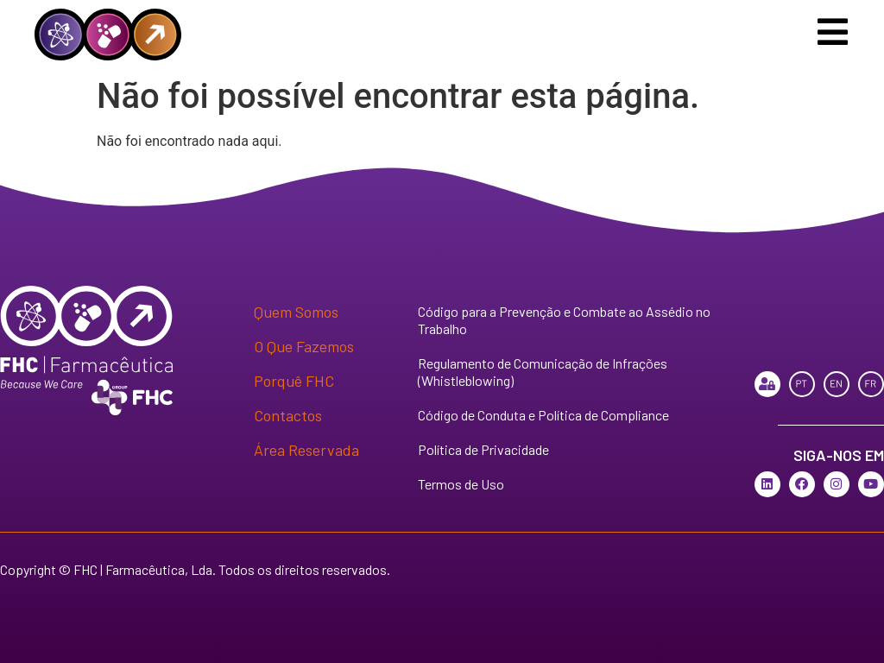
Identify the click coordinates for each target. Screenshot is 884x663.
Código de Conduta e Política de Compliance (543, 415)
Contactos (288, 415)
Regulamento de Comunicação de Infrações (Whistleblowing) (542, 371)
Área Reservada (306, 449)
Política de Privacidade (483, 449)
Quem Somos (296, 311)
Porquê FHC (294, 380)
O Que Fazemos (304, 346)
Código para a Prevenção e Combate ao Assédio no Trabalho (564, 320)
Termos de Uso (461, 484)
